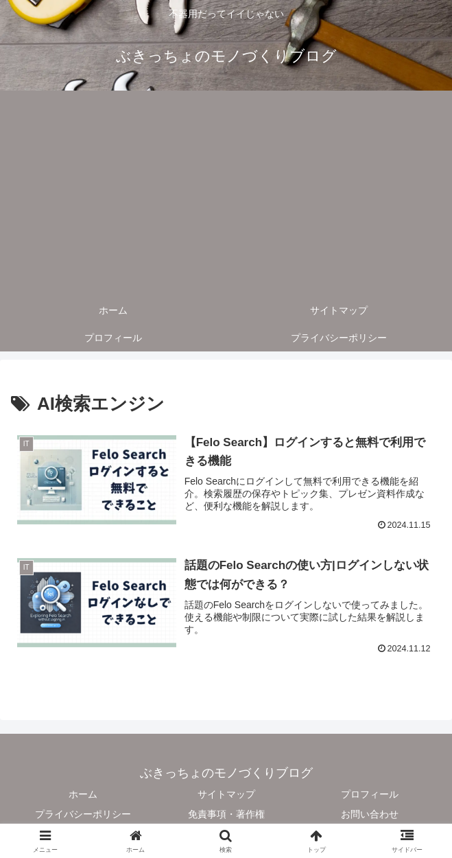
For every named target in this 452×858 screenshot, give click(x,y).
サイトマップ (226, 794)
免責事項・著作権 (226, 814)
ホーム (83, 794)
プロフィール (370, 794)
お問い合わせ (370, 814)
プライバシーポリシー (83, 814)
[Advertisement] (226, 193)
